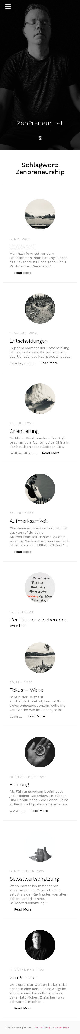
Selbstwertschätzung (34, 879)
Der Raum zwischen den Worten (39, 622)
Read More (25, 272)
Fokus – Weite (26, 690)
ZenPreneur (23, 978)
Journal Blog (42, 1027)
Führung (19, 784)
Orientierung (24, 431)
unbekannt (22, 247)
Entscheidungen (29, 341)
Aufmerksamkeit (29, 521)
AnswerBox (62, 1027)
